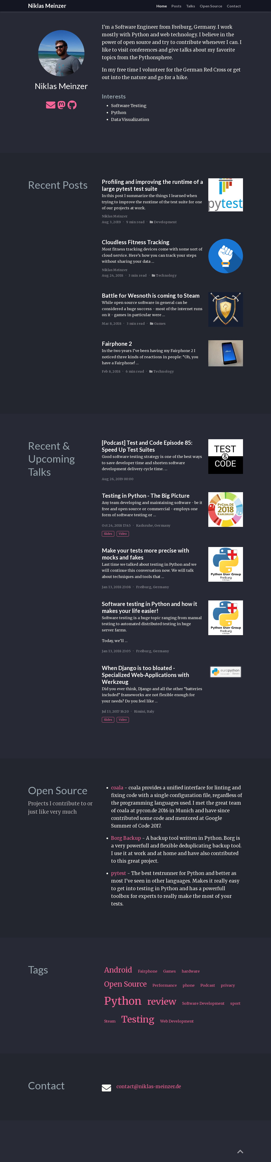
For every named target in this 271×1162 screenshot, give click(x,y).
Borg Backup (126, 838)
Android (118, 970)
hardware (191, 971)
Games (160, 323)
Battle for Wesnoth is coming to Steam (150, 295)
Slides (108, 533)
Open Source (125, 984)
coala (117, 788)
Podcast (207, 985)
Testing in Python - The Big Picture (146, 495)
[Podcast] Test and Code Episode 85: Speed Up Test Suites (147, 446)
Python (123, 1000)
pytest (118, 873)
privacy (228, 985)
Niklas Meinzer (47, 5)
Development (165, 222)
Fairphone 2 (117, 343)
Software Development (203, 1003)
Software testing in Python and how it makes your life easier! (149, 607)
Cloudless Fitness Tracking (135, 242)
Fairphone (147, 971)
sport (235, 1003)
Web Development (177, 1021)
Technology (166, 275)
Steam (109, 1021)
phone (189, 985)
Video (123, 533)
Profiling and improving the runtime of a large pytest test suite (152, 185)
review (161, 1001)
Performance (165, 985)
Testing (137, 1019)
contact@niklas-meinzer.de (148, 1086)
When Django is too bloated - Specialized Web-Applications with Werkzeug (145, 674)
